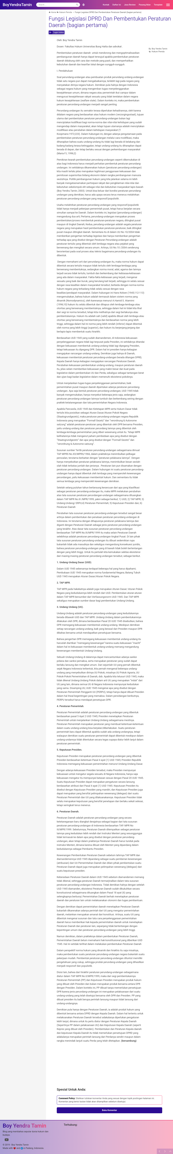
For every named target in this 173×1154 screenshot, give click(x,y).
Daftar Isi (116, 5)
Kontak (106, 5)
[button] (167, 4)
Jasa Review (130, 5)
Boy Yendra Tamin (159, 49)
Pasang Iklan (145, 5)
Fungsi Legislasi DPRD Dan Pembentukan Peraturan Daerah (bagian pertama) (110, 22)
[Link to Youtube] (6, 1140)
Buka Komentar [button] (109, 1110)
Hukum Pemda (158, 51)
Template (158, 5)
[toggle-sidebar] (57, 32)
